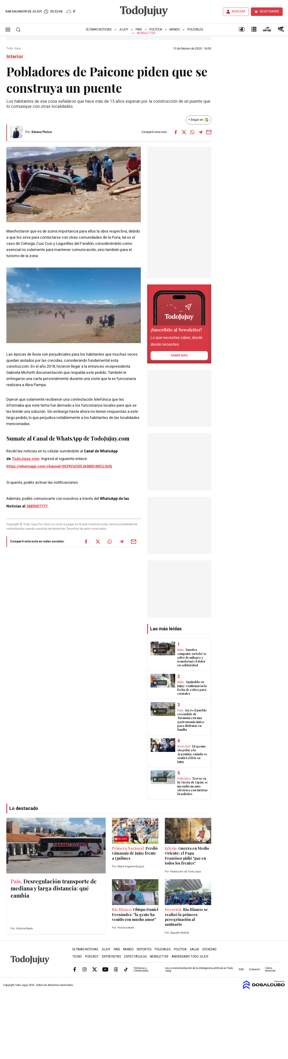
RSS (241, 969)
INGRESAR (238, 11)
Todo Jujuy (14, 48)
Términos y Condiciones (141, 969)
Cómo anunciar (270, 969)
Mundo (175, 29)
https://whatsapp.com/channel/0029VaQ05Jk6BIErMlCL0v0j (59, 466)
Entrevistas (111, 956)
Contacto (254, 969)
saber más (179, 355)
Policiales (195, 29)
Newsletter (146, 33)
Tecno (77, 956)
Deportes (144, 949)
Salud (194, 949)
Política (156, 29)
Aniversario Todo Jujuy (190, 956)
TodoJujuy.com (25, 459)
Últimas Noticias (99, 29)
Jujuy (123, 29)
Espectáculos (135, 956)
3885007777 (37, 506)
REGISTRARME (269, 11)
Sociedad (209, 949)
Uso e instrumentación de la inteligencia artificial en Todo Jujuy (199, 969)
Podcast (92, 956)
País (139, 29)
